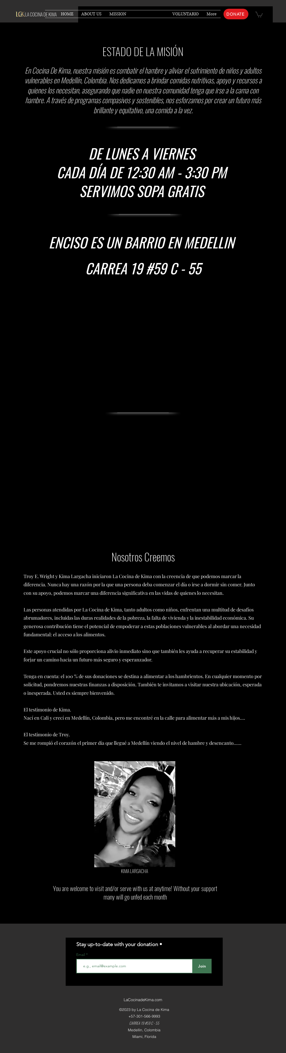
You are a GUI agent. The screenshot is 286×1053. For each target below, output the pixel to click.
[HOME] (136, 911)
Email (81, 954)
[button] (259, 14)
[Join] (202, 966)
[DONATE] (236, 14)
